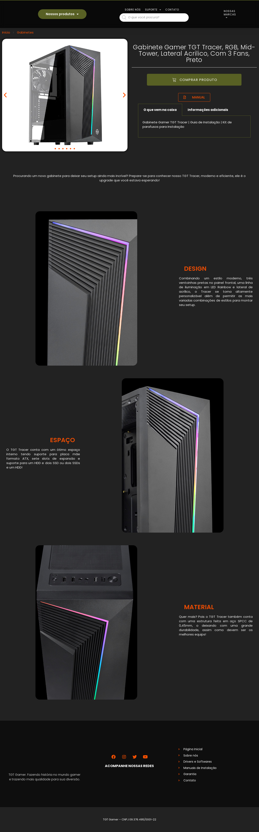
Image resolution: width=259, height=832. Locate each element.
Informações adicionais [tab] (208, 110)
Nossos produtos (62, 14)
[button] (55, 148)
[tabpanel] (194, 126)
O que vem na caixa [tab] (160, 110)
